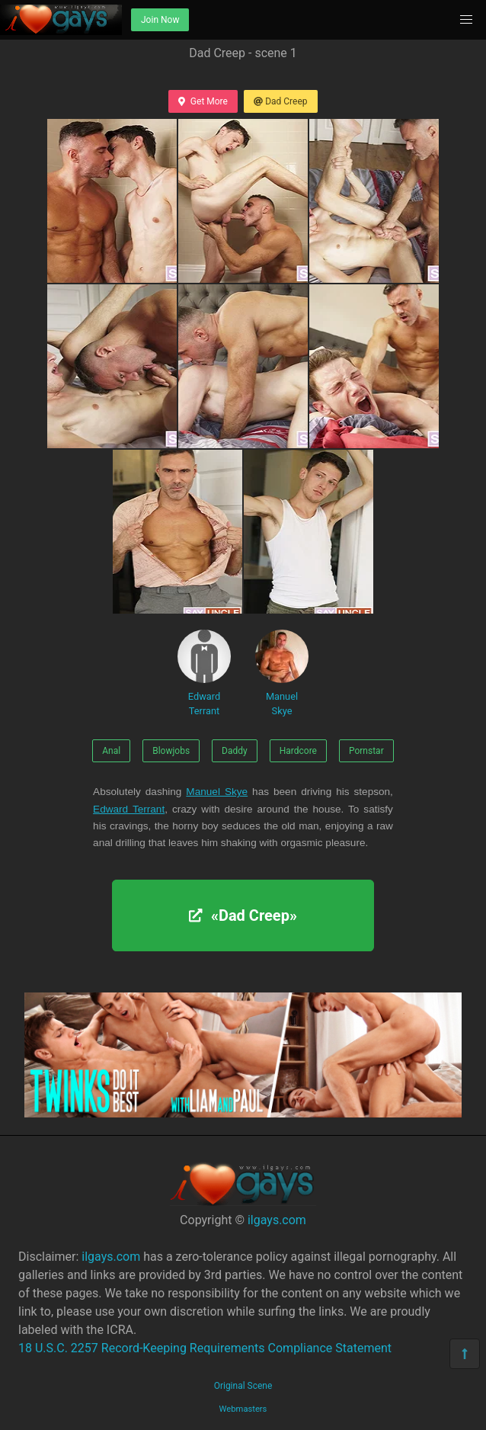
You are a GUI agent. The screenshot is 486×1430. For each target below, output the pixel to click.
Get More (202, 101)
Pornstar (366, 750)
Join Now (160, 19)
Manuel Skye (282, 673)
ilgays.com (277, 1220)
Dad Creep (281, 101)
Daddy (235, 750)
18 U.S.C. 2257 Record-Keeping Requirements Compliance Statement (205, 1348)
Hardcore (298, 750)
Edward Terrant (204, 673)
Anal (111, 750)
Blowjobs (171, 750)
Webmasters (243, 1409)
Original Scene (243, 1385)
